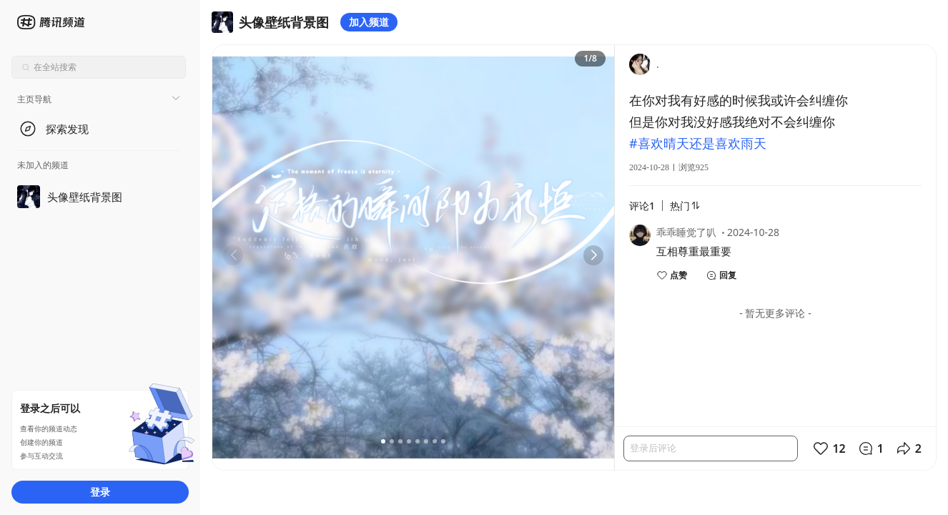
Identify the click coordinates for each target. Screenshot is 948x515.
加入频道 (369, 22)
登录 (100, 492)
